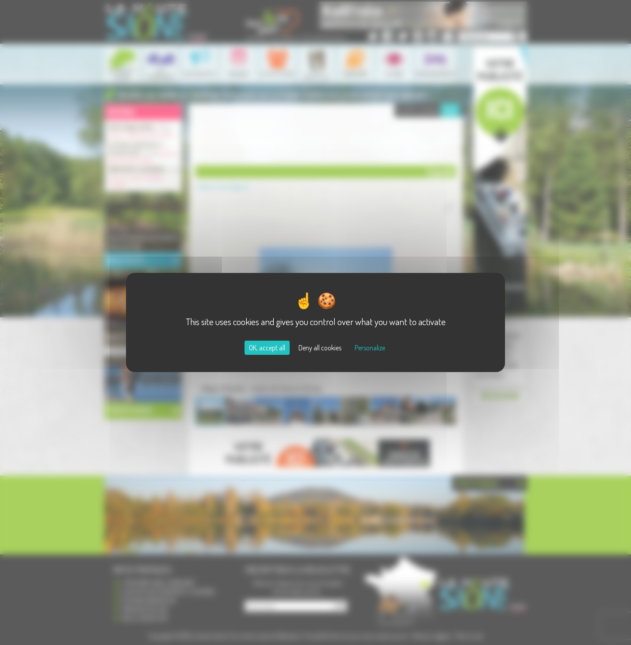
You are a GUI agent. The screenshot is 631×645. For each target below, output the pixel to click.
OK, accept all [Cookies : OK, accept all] (267, 347)
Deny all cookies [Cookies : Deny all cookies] (319, 347)
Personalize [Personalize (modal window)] (370, 347)
